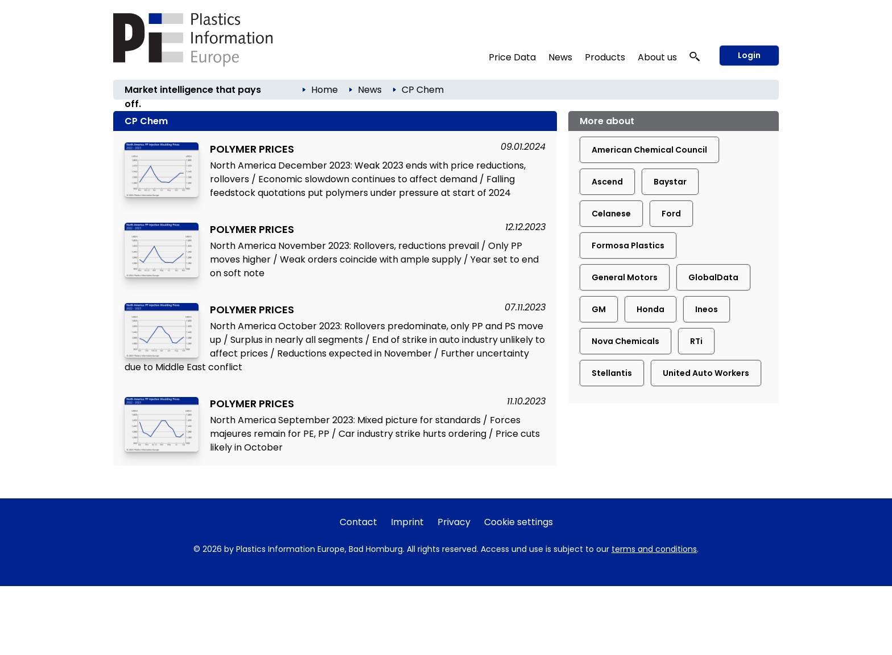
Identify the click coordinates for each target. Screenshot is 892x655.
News (560, 57)
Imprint (407, 522)
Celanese (611, 213)
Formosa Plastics (628, 245)
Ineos (706, 309)
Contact (358, 522)
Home (324, 89)
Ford (671, 213)
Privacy (453, 522)
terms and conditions (654, 549)
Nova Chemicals (625, 341)
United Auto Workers (706, 373)
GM (599, 309)
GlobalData (713, 277)
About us (657, 57)
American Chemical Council (649, 149)
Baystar (670, 181)
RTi (696, 341)
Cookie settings (518, 522)
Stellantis (612, 373)
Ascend (607, 181)
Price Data (512, 57)
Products (605, 57)
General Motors (625, 277)
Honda (650, 309)
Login (749, 55)
